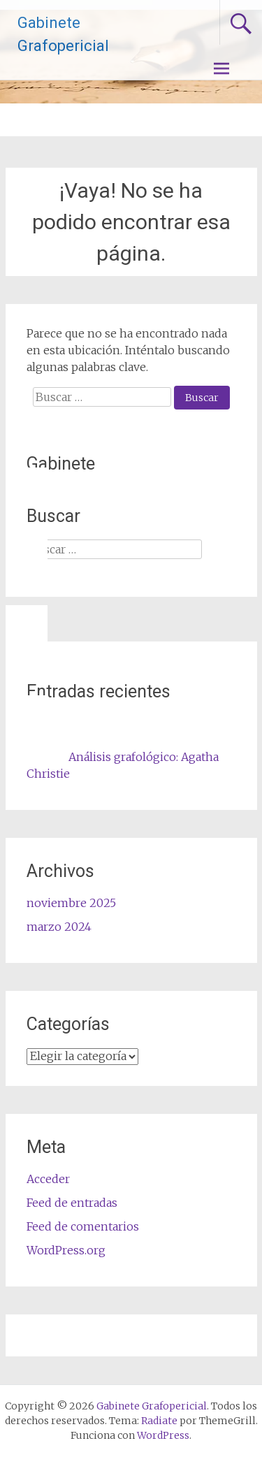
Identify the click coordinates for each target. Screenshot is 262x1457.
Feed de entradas (72, 1203)
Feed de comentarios (83, 1226)
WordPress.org (66, 1250)
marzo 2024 (59, 927)
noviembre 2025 (71, 903)
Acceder (48, 1179)
